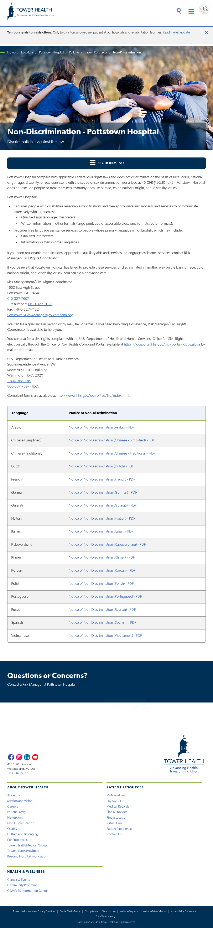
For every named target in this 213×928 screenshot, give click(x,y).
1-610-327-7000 (111, 707)
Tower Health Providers (23, 851)
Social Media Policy (70, 911)
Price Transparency (105, 916)
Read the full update (176, 32)
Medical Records (117, 806)
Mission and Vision (19, 801)
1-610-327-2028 (40, 304)
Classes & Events (18, 880)
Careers (12, 806)
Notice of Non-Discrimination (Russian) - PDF (102, 610)
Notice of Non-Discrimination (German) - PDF (103, 492)
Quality (12, 829)
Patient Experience (119, 829)
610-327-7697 (18, 299)
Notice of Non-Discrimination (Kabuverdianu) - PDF (107, 544)
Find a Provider (116, 812)
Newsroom (15, 817)
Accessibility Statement (183, 911)
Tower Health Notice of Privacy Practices (34, 911)
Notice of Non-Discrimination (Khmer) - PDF (102, 557)
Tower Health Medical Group (27, 845)
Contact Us (113, 834)
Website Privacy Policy (155, 911)
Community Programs (22, 885)
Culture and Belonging (22, 834)
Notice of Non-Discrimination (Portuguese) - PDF (105, 596)
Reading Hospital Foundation (27, 856)
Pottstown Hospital (51, 52)
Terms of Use (108, 911)
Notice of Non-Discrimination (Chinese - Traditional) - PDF (112, 453)
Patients (74, 52)
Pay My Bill (113, 801)
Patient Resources (96, 52)
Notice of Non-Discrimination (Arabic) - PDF (102, 427)
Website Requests (129, 911)
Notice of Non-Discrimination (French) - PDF (102, 479)
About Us (13, 795)
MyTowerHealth (117, 795)
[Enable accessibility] (204, 9)
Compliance (91, 911)
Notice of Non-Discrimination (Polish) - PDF (101, 584)
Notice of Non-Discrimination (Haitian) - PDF (102, 518)
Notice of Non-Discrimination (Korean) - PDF (102, 570)
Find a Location (116, 817)
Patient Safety (16, 812)
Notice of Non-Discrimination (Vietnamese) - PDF (105, 636)
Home (11, 52)
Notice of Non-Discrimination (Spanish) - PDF (102, 622)
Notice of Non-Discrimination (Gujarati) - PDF (103, 505)
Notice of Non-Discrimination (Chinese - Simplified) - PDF (112, 440)
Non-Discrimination (20, 823)
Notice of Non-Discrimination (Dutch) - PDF (101, 466)
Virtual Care (114, 823)
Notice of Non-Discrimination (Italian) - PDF (101, 531)
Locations (27, 52)
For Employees (17, 840)
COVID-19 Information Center (27, 891)
